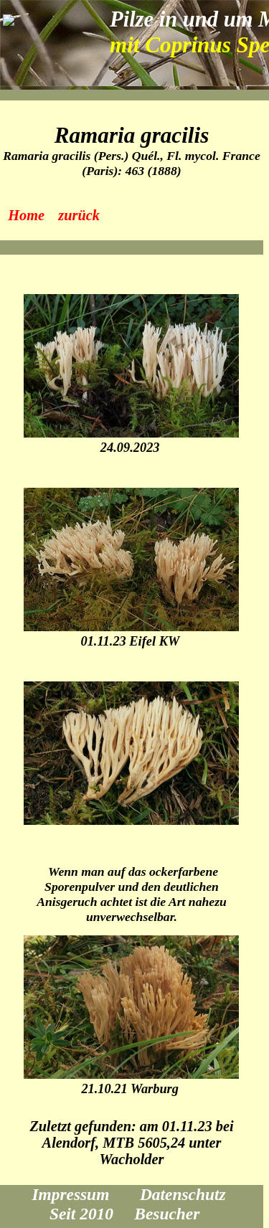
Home (26, 215)
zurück (79, 215)
